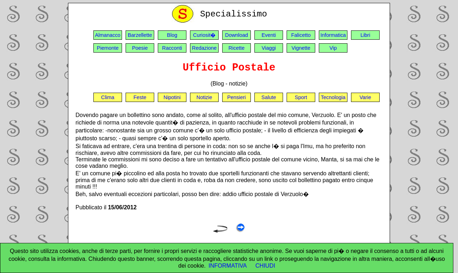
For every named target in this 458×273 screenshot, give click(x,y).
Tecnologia (333, 97)
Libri (365, 35)
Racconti (172, 48)
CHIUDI (265, 266)
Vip (333, 48)
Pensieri (236, 97)
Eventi (269, 35)
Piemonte (108, 48)
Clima (107, 97)
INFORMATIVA (228, 266)
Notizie (204, 97)
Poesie (140, 48)
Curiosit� (204, 35)
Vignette (301, 48)
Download (236, 35)
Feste (139, 97)
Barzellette (140, 35)
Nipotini (172, 97)
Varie (365, 97)
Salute (269, 97)
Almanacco (107, 35)
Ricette (237, 48)
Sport (301, 97)
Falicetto (301, 35)
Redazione (204, 48)
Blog (172, 35)
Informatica (333, 35)
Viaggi (269, 48)
